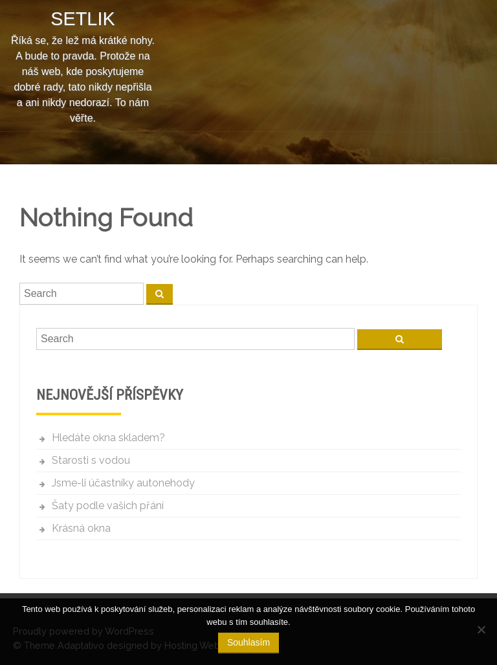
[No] (480, 629)
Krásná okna (81, 528)
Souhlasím (248, 642)
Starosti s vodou (91, 460)
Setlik (82, 18)
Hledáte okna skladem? (108, 437)
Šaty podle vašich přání (108, 505)
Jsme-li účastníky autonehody (123, 483)
